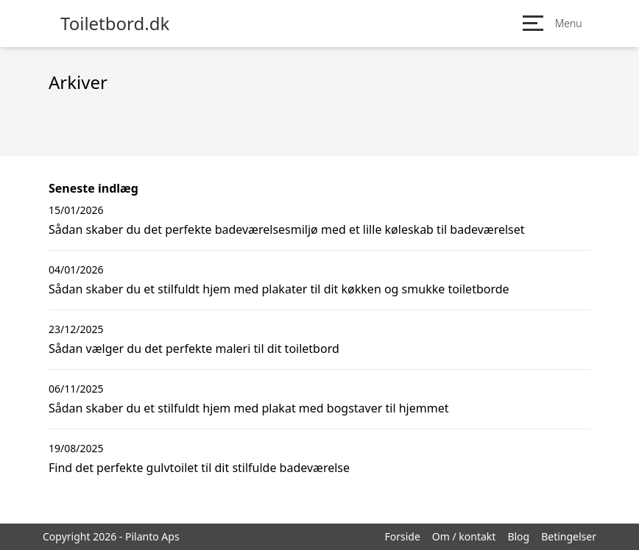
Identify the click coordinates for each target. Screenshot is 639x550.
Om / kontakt (464, 536)
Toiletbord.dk (114, 23)
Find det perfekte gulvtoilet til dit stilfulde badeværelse (199, 468)
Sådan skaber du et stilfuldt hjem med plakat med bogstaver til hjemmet (248, 408)
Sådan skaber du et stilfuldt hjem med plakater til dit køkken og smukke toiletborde (279, 289)
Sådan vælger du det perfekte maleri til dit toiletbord (194, 348)
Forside (402, 536)
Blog (518, 536)
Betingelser (568, 536)
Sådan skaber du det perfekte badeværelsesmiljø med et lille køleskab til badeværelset (287, 229)
